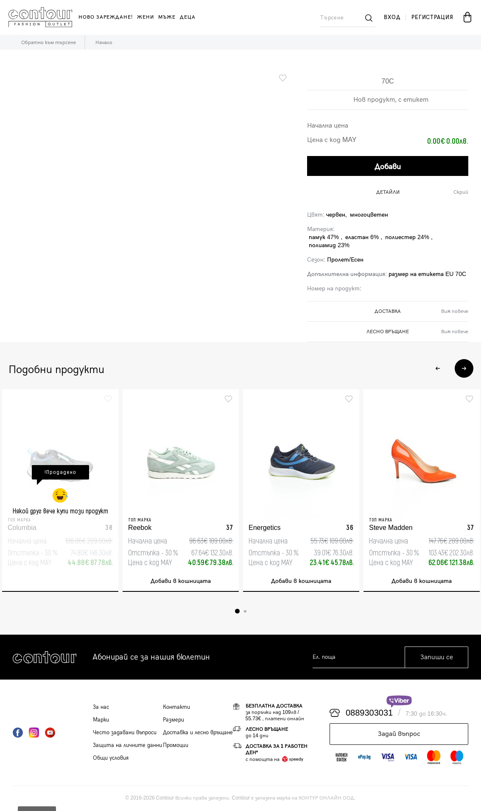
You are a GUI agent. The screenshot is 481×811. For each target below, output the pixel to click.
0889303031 (369, 713)
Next (463, 367)
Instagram (34, 733)
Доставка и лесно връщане (198, 733)
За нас (101, 707)
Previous (437, 367)
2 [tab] (245, 611)
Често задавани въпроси (125, 733)
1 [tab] (237, 611)
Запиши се (436, 658)
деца (188, 17)
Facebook (18, 733)
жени (145, 17)
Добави (388, 166)
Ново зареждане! (105, 17)
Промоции (175, 745)
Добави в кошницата (181, 581)
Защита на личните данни (127, 745)
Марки (101, 720)
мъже (167, 17)
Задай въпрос (399, 734)
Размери (173, 720)
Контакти (176, 707)
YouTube (50, 733)
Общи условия (111, 758)
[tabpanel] (60, 490)
